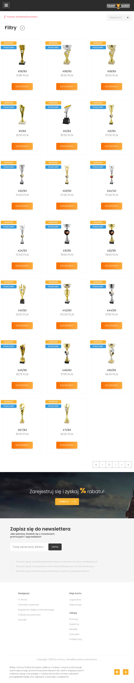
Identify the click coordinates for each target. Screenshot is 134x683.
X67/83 (22, 430)
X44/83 (111, 310)
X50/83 (111, 370)
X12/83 (67, 131)
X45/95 (22, 370)
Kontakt (22, 619)
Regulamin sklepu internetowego (36, 609)
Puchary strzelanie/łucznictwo (22, 16)
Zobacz (64, 501)
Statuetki (74, 634)
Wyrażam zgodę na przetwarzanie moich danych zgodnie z (52, 571)
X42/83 (66, 310)
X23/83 (67, 191)
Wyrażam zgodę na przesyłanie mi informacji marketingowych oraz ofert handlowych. (55, 566)
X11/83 (22, 131)
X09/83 (111, 71)
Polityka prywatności (29, 614)
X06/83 (22, 71)
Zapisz (55, 546)
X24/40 (111, 191)
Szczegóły (22, 86)
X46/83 (66, 370)
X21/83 (112, 131)
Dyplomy (74, 624)
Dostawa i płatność (28, 604)
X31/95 (67, 250)
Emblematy (75, 639)
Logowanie (75, 599)
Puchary (73, 619)
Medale (73, 629)
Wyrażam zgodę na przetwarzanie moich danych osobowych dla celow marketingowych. (57, 562)
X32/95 (111, 250)
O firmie (22, 599)
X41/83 (22, 310)
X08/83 (66, 71)
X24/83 (22, 250)
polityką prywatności (79, 571)
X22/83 (22, 191)
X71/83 (67, 430)
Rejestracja (75, 604)
